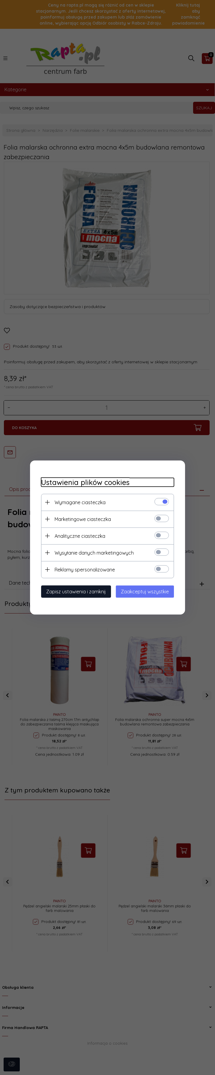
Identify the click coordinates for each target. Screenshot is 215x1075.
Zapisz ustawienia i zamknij (73, 591)
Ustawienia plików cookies (83, 482)
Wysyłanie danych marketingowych (91, 553)
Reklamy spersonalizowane (82, 569)
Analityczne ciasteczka (77, 536)
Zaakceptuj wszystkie (148, 591)
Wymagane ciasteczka (77, 502)
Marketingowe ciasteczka (80, 519)
